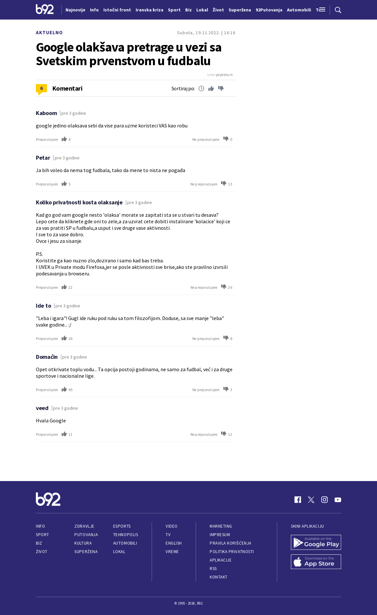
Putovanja (86, 534)
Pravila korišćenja (230, 543)
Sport (42, 534)
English (174, 543)
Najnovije (75, 10)
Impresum (220, 534)
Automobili (125, 543)
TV (168, 534)
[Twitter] (311, 499)
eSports (122, 526)
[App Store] (316, 562)
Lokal (119, 551)
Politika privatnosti (232, 551)
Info (40, 526)
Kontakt (219, 577)
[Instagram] (324, 499)
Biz (39, 543)
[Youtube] (338, 499)
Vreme (172, 551)
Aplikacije (221, 560)
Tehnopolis (125, 534)
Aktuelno (49, 32)
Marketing (221, 526)
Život (42, 551)
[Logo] (45, 9)
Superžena (86, 551)
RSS (213, 568)
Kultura (83, 543)
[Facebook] (297, 499)
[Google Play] (316, 543)
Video (172, 526)
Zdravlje (84, 526)
